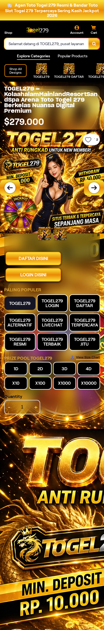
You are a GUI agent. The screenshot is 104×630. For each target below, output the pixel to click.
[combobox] (46, 43)
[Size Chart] (85, 357)
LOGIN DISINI (33, 274)
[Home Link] (37, 30)
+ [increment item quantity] (36, 407)
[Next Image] (94, 188)
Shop (8, 32)
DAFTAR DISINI (33, 258)
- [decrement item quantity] (9, 407)
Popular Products (72, 56)
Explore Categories (33, 56)
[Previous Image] (10, 188)
